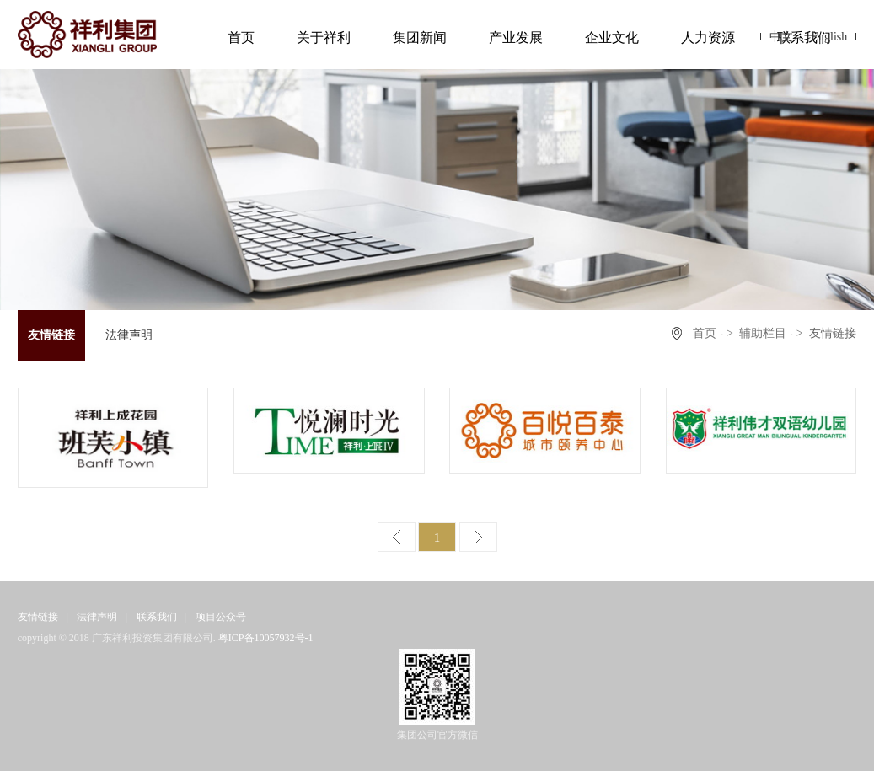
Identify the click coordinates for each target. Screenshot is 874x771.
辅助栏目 (762, 333)
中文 (781, 36)
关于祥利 (324, 37)
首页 (241, 37)
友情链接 (51, 335)
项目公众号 (221, 617)
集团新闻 (420, 37)
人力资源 (708, 37)
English (829, 36)
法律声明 (129, 335)
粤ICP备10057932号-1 (266, 638)
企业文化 (612, 37)
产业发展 (516, 37)
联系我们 (157, 617)
